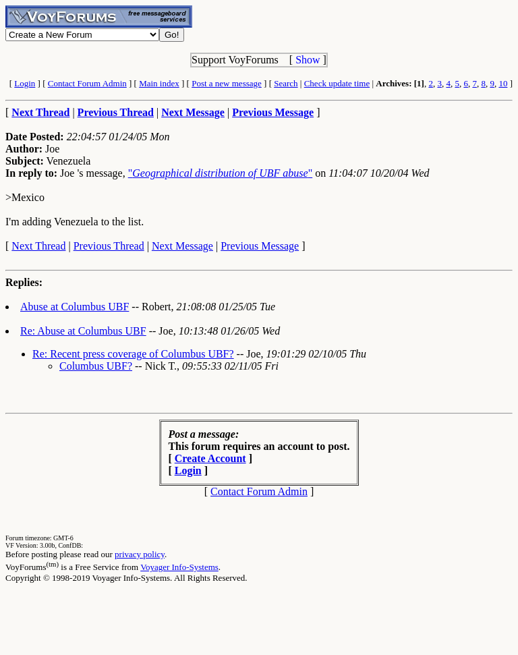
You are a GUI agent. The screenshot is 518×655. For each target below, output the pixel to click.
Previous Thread (109, 246)
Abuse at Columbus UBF (74, 306)
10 (502, 83)
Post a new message (227, 83)
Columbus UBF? (95, 366)
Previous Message (260, 246)
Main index (159, 83)
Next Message (182, 246)
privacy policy (140, 554)
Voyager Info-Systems (179, 567)
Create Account (210, 458)
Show (307, 59)
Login (24, 83)
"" (220, 173)
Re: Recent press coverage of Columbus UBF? (133, 354)
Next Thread (38, 246)
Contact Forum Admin (87, 83)
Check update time (337, 83)
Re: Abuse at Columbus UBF (83, 331)
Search (285, 83)
